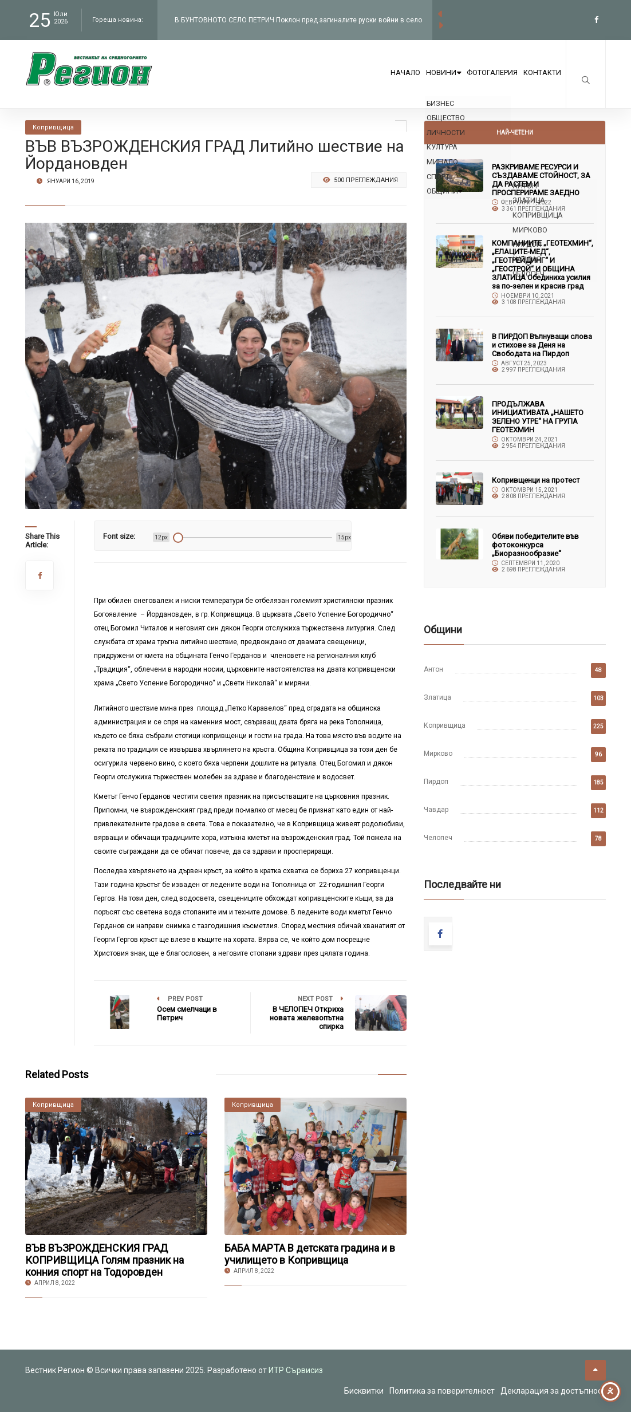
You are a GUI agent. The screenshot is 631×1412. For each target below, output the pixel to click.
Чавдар (436, 810)
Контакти (535, 81)
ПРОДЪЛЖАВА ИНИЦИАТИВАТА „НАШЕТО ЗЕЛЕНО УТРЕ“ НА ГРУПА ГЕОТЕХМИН (537, 417)
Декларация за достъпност (553, 1390)
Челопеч (438, 838)
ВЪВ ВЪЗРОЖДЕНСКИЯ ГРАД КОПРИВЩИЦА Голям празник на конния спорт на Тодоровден (104, 1260)
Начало (349, 81)
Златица (437, 697)
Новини (403, 81)
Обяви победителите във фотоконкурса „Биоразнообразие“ (535, 545)
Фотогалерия (469, 81)
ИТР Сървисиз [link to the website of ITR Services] (296, 1370)
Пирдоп (436, 782)
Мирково (438, 754)
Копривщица (445, 725)
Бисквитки (364, 1390)
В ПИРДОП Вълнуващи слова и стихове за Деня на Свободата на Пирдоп (542, 345)
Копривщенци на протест (536, 480)
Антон (433, 669)
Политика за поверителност (442, 1390)
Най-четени (514, 132)
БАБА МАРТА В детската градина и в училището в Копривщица (309, 1254)
